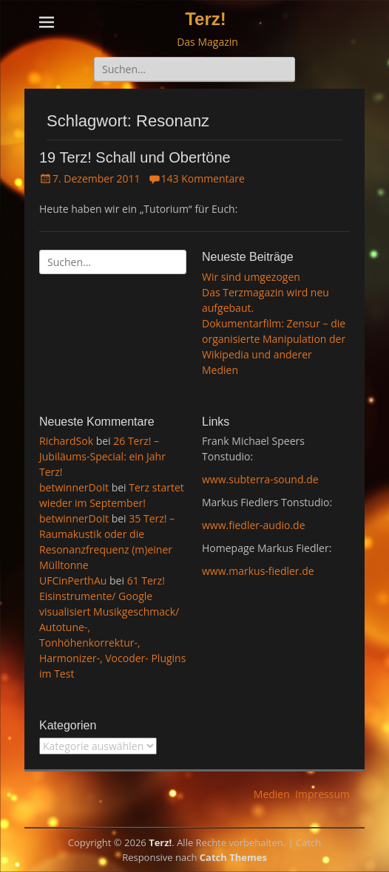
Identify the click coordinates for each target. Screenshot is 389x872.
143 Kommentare (203, 178)
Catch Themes (233, 857)
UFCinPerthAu (72, 580)
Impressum (322, 794)
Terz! (205, 19)
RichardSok (66, 441)
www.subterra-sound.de (260, 479)
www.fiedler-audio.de (253, 525)
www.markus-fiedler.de (258, 571)
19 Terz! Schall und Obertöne (135, 157)
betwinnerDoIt (74, 487)
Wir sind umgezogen (251, 277)
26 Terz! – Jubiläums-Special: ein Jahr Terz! (102, 456)
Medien (272, 794)
